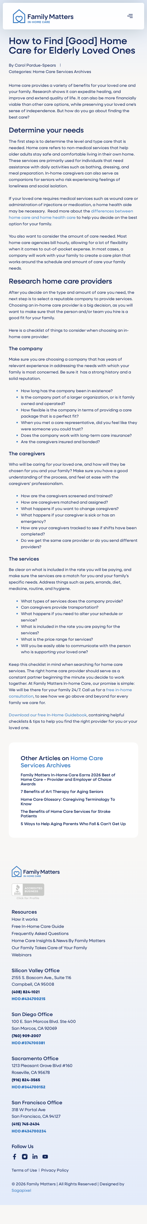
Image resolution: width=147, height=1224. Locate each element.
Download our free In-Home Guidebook (48, 714)
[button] (130, 16)
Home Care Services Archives (62, 71)
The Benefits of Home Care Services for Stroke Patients (65, 814)
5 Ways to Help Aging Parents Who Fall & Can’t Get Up (73, 823)
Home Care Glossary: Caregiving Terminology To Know (68, 801)
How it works (25, 919)
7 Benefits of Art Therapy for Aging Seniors (62, 791)
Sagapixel (21, 1190)
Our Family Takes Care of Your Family (49, 947)
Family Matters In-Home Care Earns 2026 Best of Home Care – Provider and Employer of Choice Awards (68, 779)
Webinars (21, 954)
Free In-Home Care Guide (38, 926)
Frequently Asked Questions (40, 933)
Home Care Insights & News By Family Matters (58, 940)
